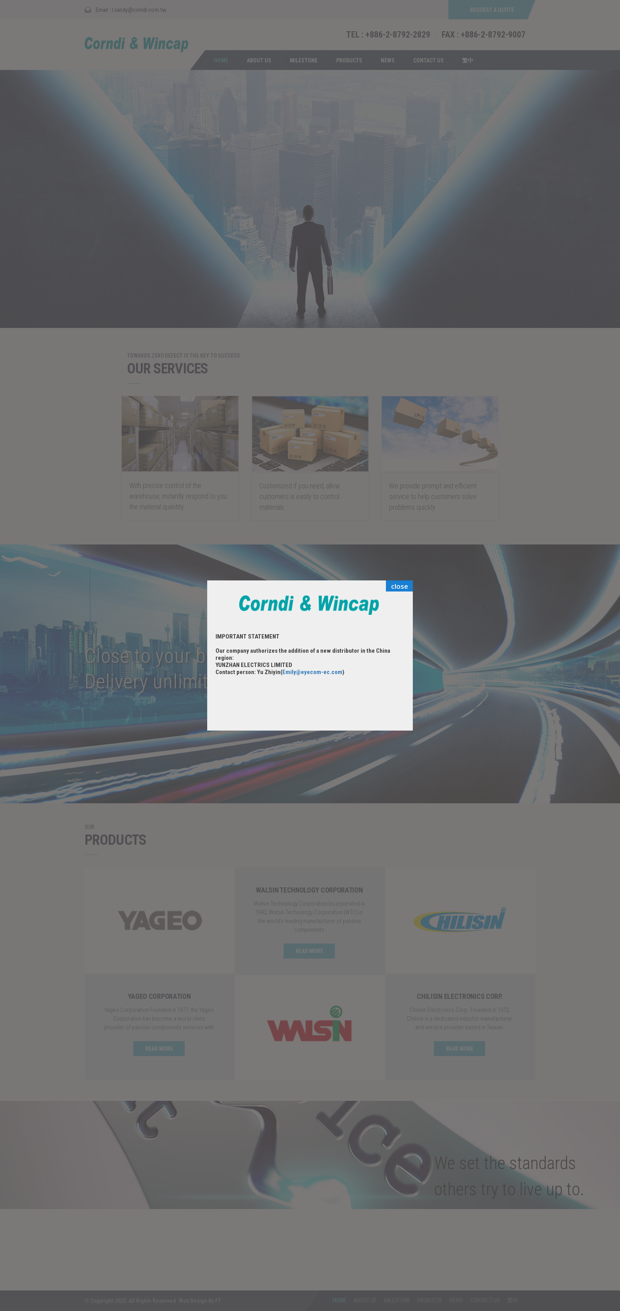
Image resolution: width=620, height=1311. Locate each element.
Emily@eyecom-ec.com (312, 672)
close (399, 586)
